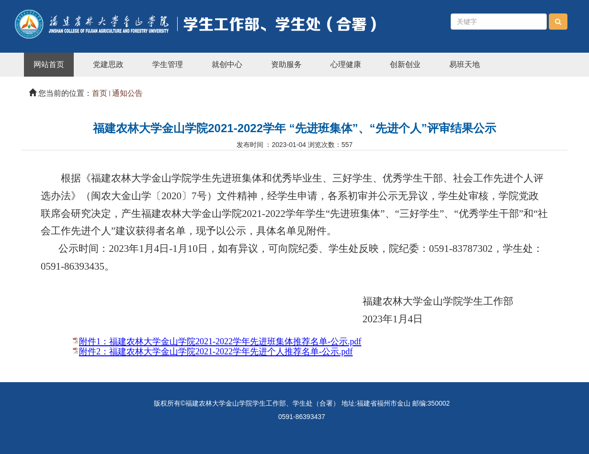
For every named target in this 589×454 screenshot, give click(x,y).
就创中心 (227, 64)
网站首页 (49, 64)
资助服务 (286, 64)
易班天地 (464, 64)
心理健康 (345, 64)
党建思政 (108, 64)
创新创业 (405, 64)
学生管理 (167, 64)
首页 (99, 93)
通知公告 (127, 93)
